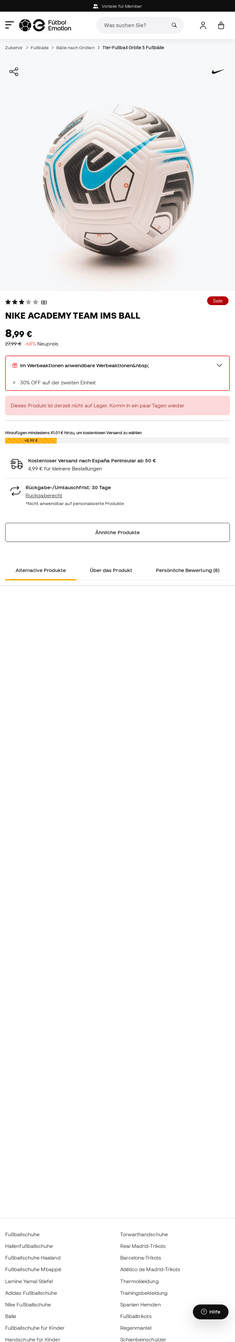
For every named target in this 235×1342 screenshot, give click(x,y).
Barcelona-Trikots (140, 1257)
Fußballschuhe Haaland (33, 1257)
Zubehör (14, 47)
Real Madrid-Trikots (143, 1246)
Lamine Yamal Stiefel (29, 1281)
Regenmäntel (136, 1328)
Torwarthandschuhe (144, 1234)
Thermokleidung (139, 1281)
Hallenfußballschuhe (29, 1246)
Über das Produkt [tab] (111, 570)
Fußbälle (40, 47)
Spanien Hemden (140, 1304)
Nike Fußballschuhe (28, 1304)
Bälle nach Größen (75, 47)
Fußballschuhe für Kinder (35, 1328)
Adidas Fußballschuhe (31, 1293)
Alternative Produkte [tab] (41, 570)
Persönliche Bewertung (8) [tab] (187, 570)
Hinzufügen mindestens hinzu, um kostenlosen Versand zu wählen (73, 432)
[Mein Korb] (221, 25)
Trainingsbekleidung (144, 1293)
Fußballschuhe (22, 1234)
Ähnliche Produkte (117, 532)
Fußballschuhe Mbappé (33, 1269)
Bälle (10, 1316)
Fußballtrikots (136, 1316)
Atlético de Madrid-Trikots (150, 1269)
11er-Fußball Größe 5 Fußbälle (133, 47)
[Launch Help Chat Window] (211, 1311)
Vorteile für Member (117, 6)
